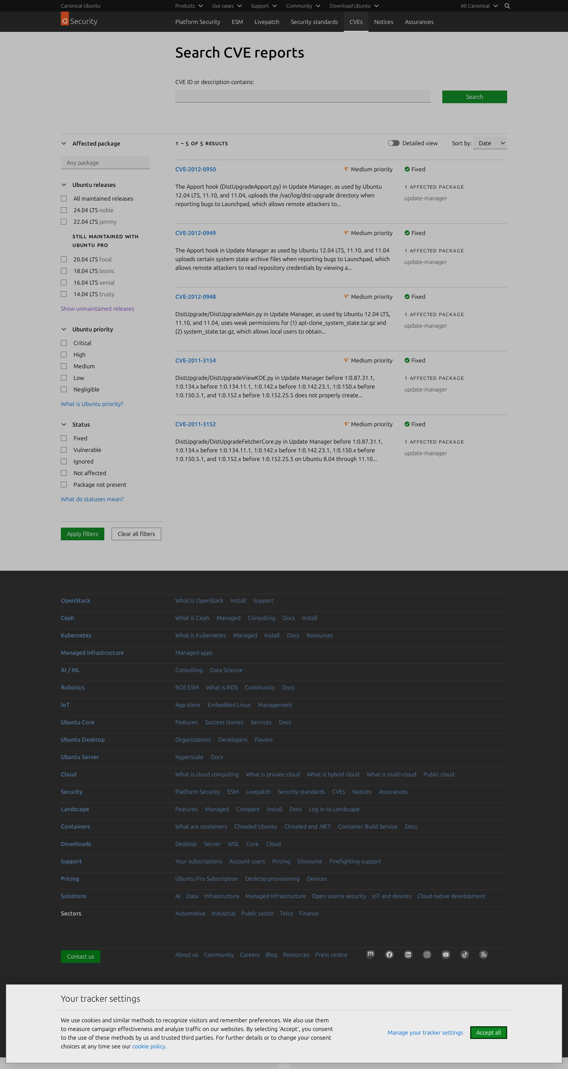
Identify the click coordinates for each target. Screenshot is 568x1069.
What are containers (201, 826)
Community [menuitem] (299, 6)
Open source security (339, 896)
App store (187, 704)
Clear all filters (136, 534)
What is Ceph (192, 618)
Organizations (193, 739)
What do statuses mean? (92, 499)
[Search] (507, 6)
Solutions (73, 896)
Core (252, 843)
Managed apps (194, 652)
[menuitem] (478, 6)
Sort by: (462, 143)
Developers (232, 739)
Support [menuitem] (260, 6)
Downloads (76, 843)
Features (186, 722)
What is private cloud (273, 774)
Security (72, 791)
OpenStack (76, 600)
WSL (233, 843)
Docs (289, 618)
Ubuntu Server (80, 757)
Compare (248, 809)
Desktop (186, 843)
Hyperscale (189, 757)
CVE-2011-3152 (195, 424)
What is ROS (222, 687)
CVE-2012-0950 (195, 169)
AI (177, 896)
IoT (65, 704)
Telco (286, 913)
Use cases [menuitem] (223, 6)
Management (275, 704)
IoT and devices (392, 896)
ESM (237, 21)
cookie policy (148, 1046)
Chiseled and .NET (307, 826)
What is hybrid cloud (333, 774)
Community (260, 687)
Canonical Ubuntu (80, 6)
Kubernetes (76, 635)
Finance (309, 913)
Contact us (80, 956)
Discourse (309, 861)
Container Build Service (368, 826)
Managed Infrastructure (275, 896)
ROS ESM (187, 687)
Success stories (224, 722)
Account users (247, 861)
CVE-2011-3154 (195, 360)
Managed (229, 618)
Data (192, 896)
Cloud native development (451, 896)
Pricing (281, 861)
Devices (317, 878)
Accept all (488, 1032)
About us (186, 954)
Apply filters (82, 534)
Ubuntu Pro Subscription (206, 878)
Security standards (314, 21)
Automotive (190, 913)
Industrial (223, 913)
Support (263, 600)
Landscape (75, 809)
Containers (75, 826)
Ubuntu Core (78, 722)
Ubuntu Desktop (83, 739)
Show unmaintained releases (97, 308)
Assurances (419, 21)
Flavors (264, 739)
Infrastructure (221, 896)
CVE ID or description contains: (214, 82)
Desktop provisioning (272, 878)
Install (238, 600)
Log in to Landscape (334, 809)
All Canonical (475, 6)
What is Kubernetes (200, 635)
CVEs (356, 21)
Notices (383, 21)
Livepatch (267, 21)
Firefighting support (355, 861)
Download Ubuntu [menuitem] (350, 6)
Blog (271, 954)
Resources (319, 635)
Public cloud (438, 774)
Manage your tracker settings (425, 1032)
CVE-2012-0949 (195, 233)
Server (212, 843)
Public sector (257, 913)
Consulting (261, 618)
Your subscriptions (198, 861)
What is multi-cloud (391, 774)
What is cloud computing (207, 774)
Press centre (331, 954)
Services (261, 722)
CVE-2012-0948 (195, 296)
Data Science (226, 670)
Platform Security (197, 21)
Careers (250, 954)
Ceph (67, 618)
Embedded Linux (229, 704)
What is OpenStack (199, 600)
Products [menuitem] (185, 6)
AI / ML (70, 670)
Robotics (72, 687)
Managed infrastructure (92, 652)
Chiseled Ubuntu (255, 826)
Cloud (68, 774)
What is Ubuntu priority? (92, 404)
